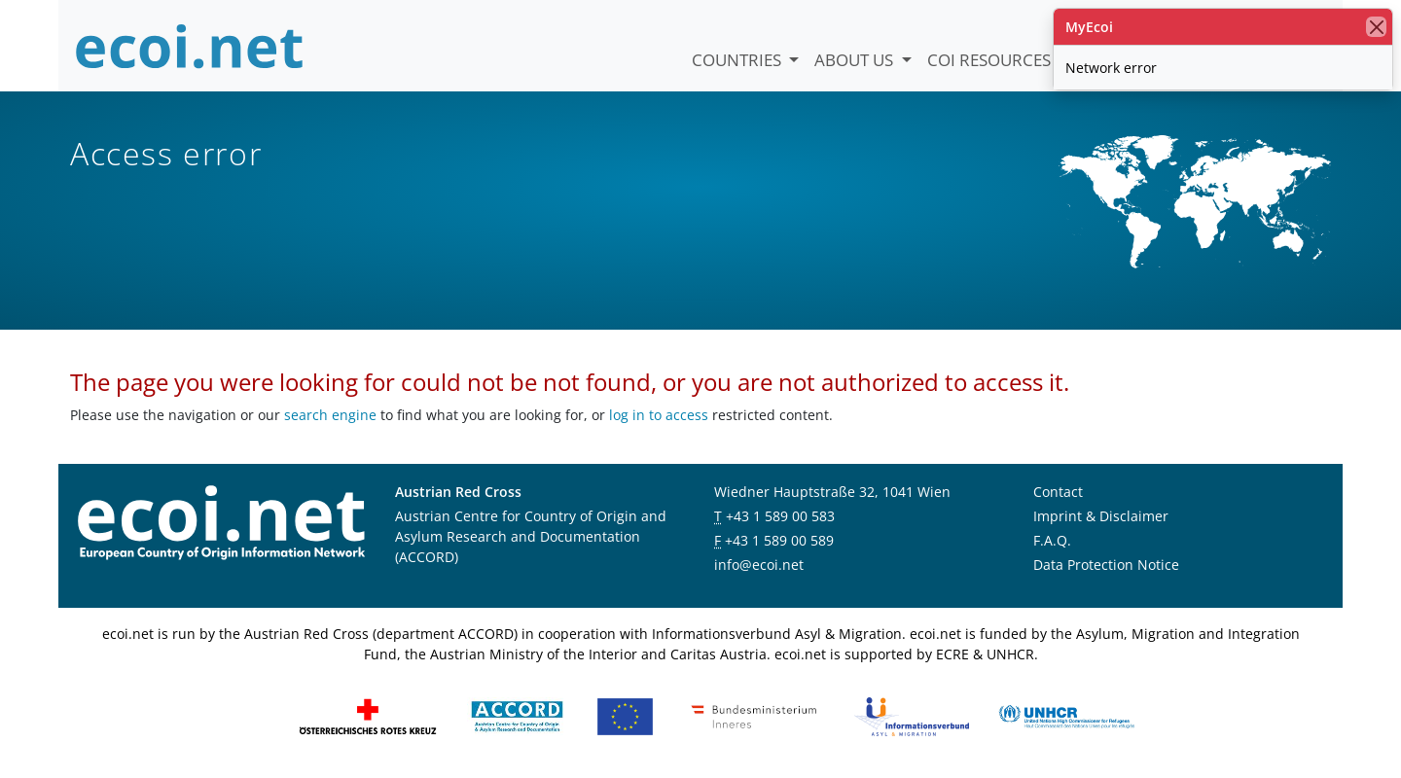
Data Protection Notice (1106, 564)
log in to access (658, 415)
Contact (1058, 491)
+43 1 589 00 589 (779, 540)
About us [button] (855, 60)
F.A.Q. (1052, 540)
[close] (1376, 27)
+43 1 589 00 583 (780, 516)
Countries (738, 60)
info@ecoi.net (759, 564)
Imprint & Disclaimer (1100, 516)
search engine (330, 415)
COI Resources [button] (991, 60)
